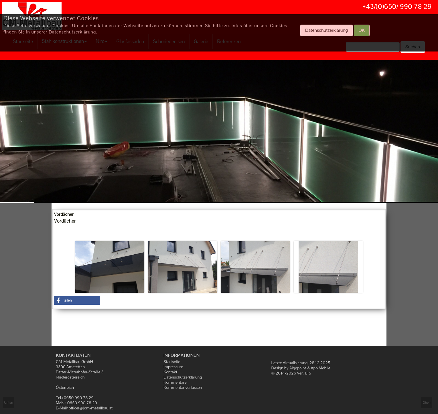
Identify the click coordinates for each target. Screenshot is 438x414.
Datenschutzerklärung (182, 377)
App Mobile (320, 368)
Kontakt (170, 372)
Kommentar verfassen (182, 387)
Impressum (173, 366)
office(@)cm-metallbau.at (91, 408)
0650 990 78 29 (79, 397)
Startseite (171, 361)
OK (362, 30)
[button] (77, 300)
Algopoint (297, 368)
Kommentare (174, 382)
